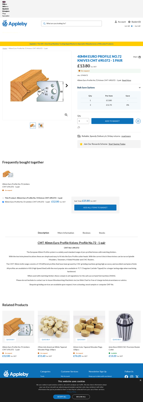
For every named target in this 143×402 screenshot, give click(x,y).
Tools (42, 362)
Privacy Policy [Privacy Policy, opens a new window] (71, 392)
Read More (126, 66)
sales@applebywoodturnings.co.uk (15, 368)
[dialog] (71, 390)
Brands (42, 372)
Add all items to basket (95, 193)
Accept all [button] (61, 397)
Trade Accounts (67, 365)
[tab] (43, 218)
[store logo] (14, 9)
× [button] (140, 380)
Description (43, 218)
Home (5, 34)
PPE (41, 368)
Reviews (86, 218)
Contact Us (65, 375)
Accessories (44, 365)
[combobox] (71, 9)
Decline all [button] (81, 397)
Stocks (102, 218)
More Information (66, 218)
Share (137, 43)
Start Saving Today (117, 130)
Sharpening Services (68, 372)
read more (126, 122)
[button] (66, 101)
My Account (65, 362)
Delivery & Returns (68, 368)
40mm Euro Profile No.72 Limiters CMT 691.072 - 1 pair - (36, 187)
